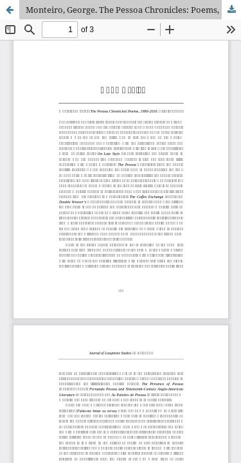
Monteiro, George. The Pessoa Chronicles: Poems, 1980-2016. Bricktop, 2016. (133, 9)
